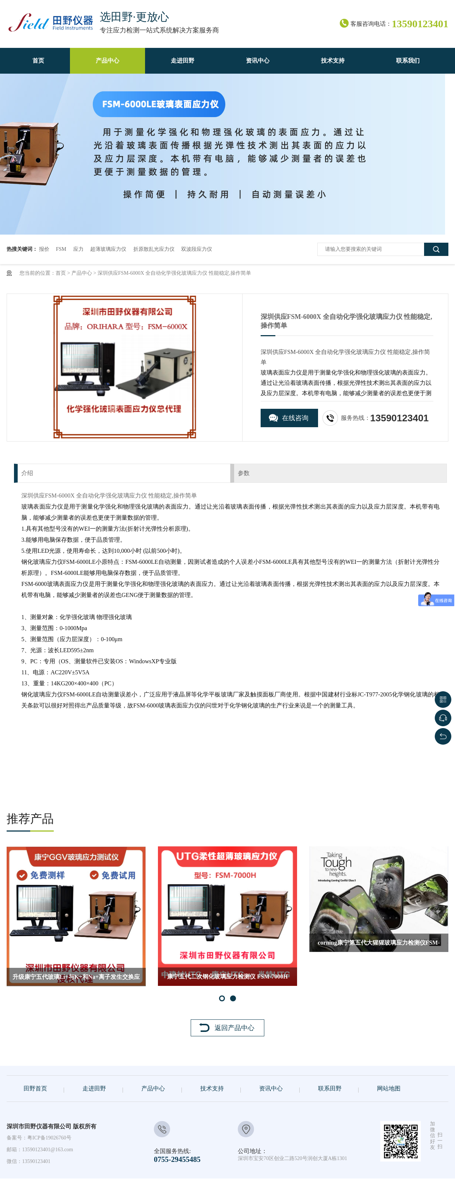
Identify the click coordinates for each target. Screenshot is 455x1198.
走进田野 (94, 1088)
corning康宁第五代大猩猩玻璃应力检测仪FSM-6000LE (379, 945)
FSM (61, 249)
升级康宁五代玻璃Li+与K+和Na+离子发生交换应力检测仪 (76, 980)
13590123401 (36, 1161)
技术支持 (212, 1088)
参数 (244, 473)
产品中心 (81, 273)
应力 (78, 249)
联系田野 (330, 1088)
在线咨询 (295, 418)
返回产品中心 (234, 1028)
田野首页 (35, 1088)
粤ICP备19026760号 (49, 1138)
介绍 (27, 473)
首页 (61, 273)
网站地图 (389, 1088)
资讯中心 (271, 1088)
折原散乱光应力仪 (153, 249)
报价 (44, 249)
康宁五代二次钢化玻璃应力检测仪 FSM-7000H (227, 976)
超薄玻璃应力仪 (108, 249)
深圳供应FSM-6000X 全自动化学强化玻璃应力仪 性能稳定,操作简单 (174, 273)
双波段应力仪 (196, 249)
